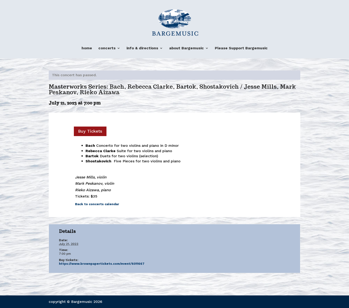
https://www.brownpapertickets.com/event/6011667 (101, 263)
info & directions (142, 48)
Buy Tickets (90, 131)
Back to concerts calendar (97, 204)
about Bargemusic (186, 48)
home (87, 48)
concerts (107, 48)
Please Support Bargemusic (241, 48)
